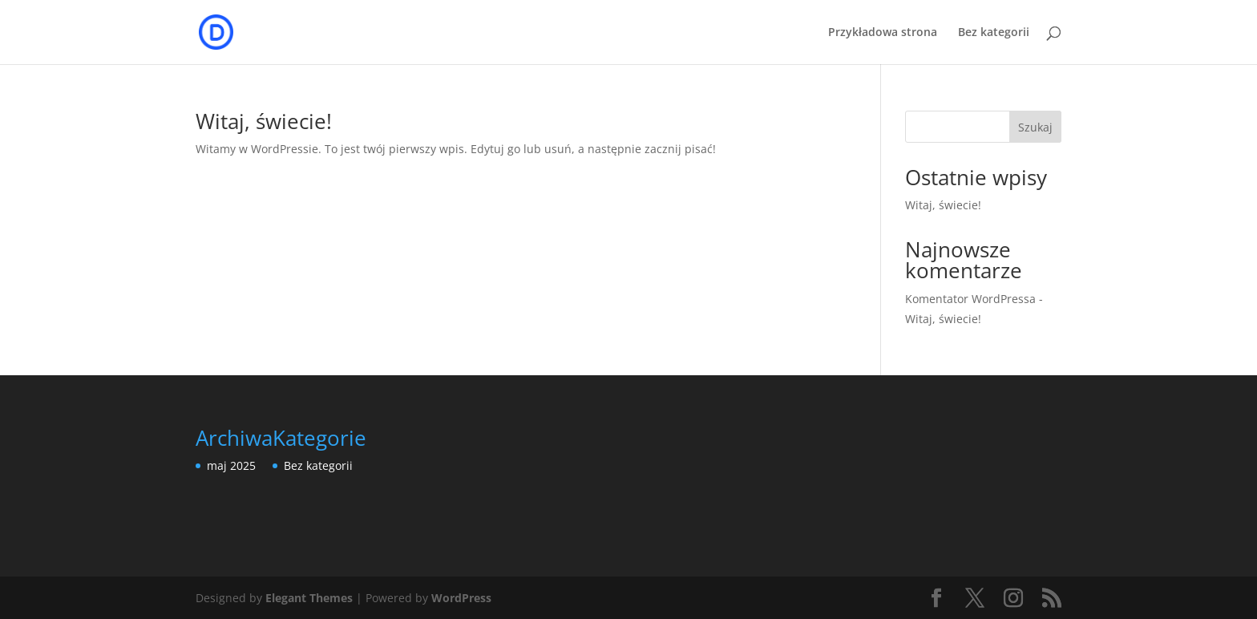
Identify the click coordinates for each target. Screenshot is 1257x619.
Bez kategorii (993, 32)
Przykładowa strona (882, 32)
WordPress (461, 597)
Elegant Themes (309, 597)
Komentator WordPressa (970, 298)
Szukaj (1035, 127)
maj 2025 (231, 465)
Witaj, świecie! (264, 121)
